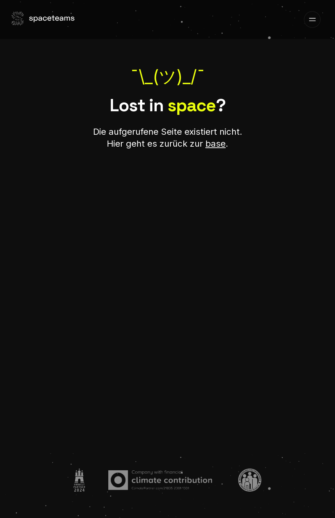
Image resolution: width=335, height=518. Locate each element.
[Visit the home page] (44, 19)
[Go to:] (79, 480)
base (215, 143)
